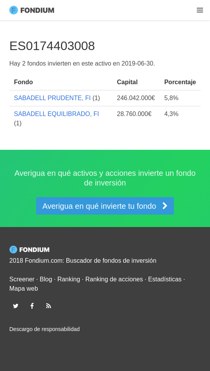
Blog (46, 279)
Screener (22, 279)
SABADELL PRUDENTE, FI (52, 98)
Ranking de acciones (114, 279)
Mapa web (23, 288)
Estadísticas (165, 279)
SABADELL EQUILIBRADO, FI (56, 114)
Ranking (68, 279)
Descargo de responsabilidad (44, 329)
